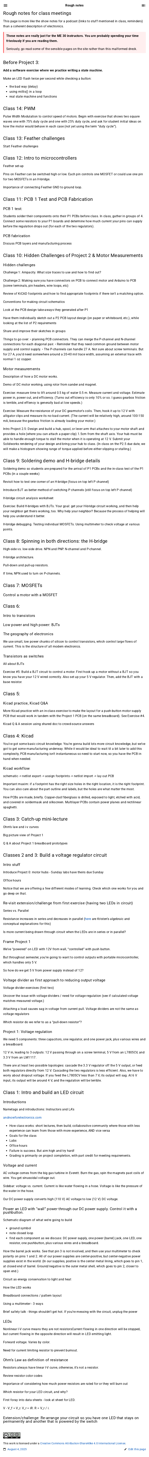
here (88, 919)
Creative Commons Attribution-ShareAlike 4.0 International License (82, 1443)
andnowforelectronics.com (22, 1117)
